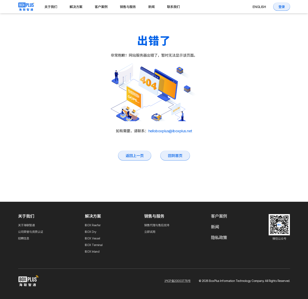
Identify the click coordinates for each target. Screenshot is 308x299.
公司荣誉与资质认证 (30, 231)
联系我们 (173, 7)
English (259, 7)
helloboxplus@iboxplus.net (170, 131)
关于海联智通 (26, 225)
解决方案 (76, 7)
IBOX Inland (92, 251)
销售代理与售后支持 (156, 225)
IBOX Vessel (92, 238)
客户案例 (101, 7)
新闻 (151, 7)
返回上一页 (135, 156)
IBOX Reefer (93, 225)
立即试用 (149, 231)
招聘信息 (23, 238)
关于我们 (51, 7)
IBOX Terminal (94, 245)
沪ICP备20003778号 (177, 281)
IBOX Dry (90, 231)
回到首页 (175, 156)
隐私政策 (219, 237)
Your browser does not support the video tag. (154, 92)
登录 (281, 7)
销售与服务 (128, 7)
